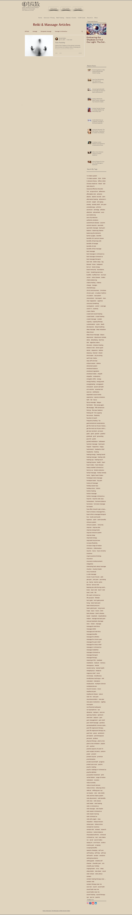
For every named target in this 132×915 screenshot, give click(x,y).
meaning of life (91, 660)
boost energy (96, 267)
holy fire (89, 498)
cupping (89, 321)
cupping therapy (98, 321)
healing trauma (91, 462)
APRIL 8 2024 (101, 181)
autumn (102, 222)
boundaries (100, 269)
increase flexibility (92, 543)
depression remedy (100, 337)
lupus (92, 610)
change (89, 285)
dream (100, 353)
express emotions (99, 397)
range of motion (100, 777)
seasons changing (92, 850)
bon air (89, 267)
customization (91, 324)
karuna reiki (95, 584)
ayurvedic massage (92, 228)
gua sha (89, 439)
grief (94, 436)
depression (90, 337)
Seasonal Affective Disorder (95, 189)
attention (89, 212)
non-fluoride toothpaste (94, 707)
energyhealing (91, 384)
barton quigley (91, 235)
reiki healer (90, 803)
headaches (90, 452)
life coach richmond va (93, 595)
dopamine (95, 350)
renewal (97, 829)
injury (94, 551)
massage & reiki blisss (93, 626)
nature (101, 694)
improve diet (96, 527)
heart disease (99, 465)
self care (101, 850)
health (99, 462)
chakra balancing (92, 280)
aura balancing (91, 215)
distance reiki (91, 347)
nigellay (103, 702)
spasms (97, 897)
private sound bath (92, 762)
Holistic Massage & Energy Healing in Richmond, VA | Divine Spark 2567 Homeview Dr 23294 (30, 9)
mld (103, 678)
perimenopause (99, 735)
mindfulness (98, 676)
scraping (97, 845)
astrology (96, 209)
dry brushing (98, 355)
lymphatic (94, 616)
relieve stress (99, 824)
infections (90, 548)
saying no (89, 842)
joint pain (96, 579)
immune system (91, 522)
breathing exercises (97, 272)
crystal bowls (90, 316)
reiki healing (98, 803)
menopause (90, 665)
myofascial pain (91, 691)
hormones (90, 504)
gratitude (89, 436)
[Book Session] (54, 8)
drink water (90, 355)
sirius (97, 868)
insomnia (89, 553)
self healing (90, 853)
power (88, 754)
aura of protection (92, 217)
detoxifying (94, 340)
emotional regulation (93, 371)
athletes (102, 209)
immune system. (92, 525)
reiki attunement (92, 798)
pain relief (102, 720)
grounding (100, 436)
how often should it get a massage (96, 509)
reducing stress (100, 788)
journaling (103, 579)
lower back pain (95, 603)
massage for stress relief (94, 644)
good (92, 433)
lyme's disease (99, 613)
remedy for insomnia (93, 827)
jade (102, 577)
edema (98, 363)
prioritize (100, 756)
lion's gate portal (99, 600)
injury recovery (101, 551)
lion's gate (90, 600)
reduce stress (91, 788)
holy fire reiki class (98, 498)
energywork (99, 384)
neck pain (96, 696)
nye (99, 709)
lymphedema (102, 616)
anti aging (100, 202)
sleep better (90, 871)
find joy (89, 410)
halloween (102, 441)
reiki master (99, 808)
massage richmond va (93, 652)
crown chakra (91, 311)
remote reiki (90, 829)
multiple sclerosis (100, 683)
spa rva (92, 897)
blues (94, 264)
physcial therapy (92, 741)
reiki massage (91, 808)
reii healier (90, 793)
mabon (89, 618)
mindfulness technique (94, 678)
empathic (89, 376)
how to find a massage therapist (96, 514)
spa (88, 897)
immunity (100, 525)
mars (88, 623)
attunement (96, 212)
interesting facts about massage (96, 566)
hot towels (90, 506)
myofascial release (92, 694)
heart (103, 462)
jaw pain (89, 579)
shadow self (98, 860)
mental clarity (91, 668)
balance (89, 230)
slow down (98, 871)
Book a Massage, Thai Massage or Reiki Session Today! (56, 910)
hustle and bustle (95, 517)
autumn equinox (92, 225)
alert (103, 196)
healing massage (92, 457)
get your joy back (92, 431)
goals (88, 433)
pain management (92, 720)
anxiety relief (96, 204)
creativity (95, 308)
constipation (90, 306)
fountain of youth (92, 418)
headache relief (99, 449)
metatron (98, 670)
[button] (71, 17)
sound (95, 887)
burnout (103, 275)
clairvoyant (98, 298)
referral (89, 790)
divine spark (99, 347)
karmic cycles (98, 582)
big (102, 261)
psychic (100, 764)
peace (95, 733)
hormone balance (100, 501)
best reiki (89, 261)
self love (103, 853)
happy (102, 446)
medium (96, 663)
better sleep (96, 261)
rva (87, 840)
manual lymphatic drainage (95, 621)
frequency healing (92, 420)
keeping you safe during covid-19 (96, 587)
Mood (100, 183)
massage (35, 31)
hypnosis (89, 519)
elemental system (92, 366)
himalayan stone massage (94, 478)
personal (89, 738)
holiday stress (91, 488)
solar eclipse (90, 873)
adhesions (102, 191)
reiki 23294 (101, 793)
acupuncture (94, 191)
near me (89, 696)
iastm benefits (101, 519)
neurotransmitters (92, 699)
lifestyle (97, 597)
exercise (89, 392)
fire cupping (98, 413)
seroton (96, 855)
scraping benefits (92, 847)
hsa (88, 517)
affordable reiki (91, 194)
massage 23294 (91, 629)
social (104, 871)
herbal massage (91, 472)
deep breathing (99, 327)
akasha (89, 196)
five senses (90, 415)
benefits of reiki (91, 246)
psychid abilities (91, 772)
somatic (89, 876)
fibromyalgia (90, 407)
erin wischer (90, 389)
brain (88, 272)
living (88, 603)
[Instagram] (88, 903)
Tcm (88, 191)
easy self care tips (92, 360)
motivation (97, 681)
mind (98, 673)
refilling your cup (97, 790)
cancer (89, 277)
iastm (94, 519)
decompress (90, 327)
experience (90, 397)
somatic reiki (90, 881)
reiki (95, 793)
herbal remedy (101, 472)
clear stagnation (91, 301)
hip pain (99, 480)
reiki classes (97, 801)
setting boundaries (92, 858)
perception (90, 735)
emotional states (92, 373)
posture (103, 751)
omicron (102, 712)
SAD (104, 183)
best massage (91, 251)
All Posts (27, 31)
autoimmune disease (93, 222)
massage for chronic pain (94, 639)
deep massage (91, 329)
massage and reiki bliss (94, 631)
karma (91, 582)
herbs (88, 475)
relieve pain (90, 824)
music (99, 689)
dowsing (89, 353)
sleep (102, 868)
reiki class (90, 801)
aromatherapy (91, 207)
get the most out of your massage (96, 426)
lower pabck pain (92, 608)
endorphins (96, 376)
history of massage (92, 483)
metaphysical (91, 670)
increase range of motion (94, 545)
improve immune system (94, 532)
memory (102, 663)
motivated (90, 681)
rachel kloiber (91, 777)
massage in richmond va (61, 31)
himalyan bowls (91, 480)
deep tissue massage (93, 334)
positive (92, 746)
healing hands (101, 454)
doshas (101, 350)
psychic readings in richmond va (96, 769)
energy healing (91, 381)
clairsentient (90, 298)
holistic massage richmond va (95, 496)
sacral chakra (98, 840)
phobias (95, 738)
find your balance (97, 410)
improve (89, 527)
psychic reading (91, 767)
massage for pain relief (93, 642)
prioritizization (91, 759)
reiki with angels (91, 819)
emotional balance (92, 368)
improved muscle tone (93, 540)
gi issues (100, 431)
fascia (95, 400)
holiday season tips (92, 485)
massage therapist (92, 655)
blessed (89, 264)
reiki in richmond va (93, 806)
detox (88, 340)
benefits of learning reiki (94, 241)
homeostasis (90, 501)
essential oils (99, 389)
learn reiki (94, 590)
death (102, 324)
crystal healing (99, 316)
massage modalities (93, 650)
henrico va (90, 470)
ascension (90, 209)
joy (87, 582)
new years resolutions (93, 702)
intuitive (89, 569)
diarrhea (101, 340)
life (95, 592)
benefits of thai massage (94, 248)
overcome (89, 717)
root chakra (102, 837)
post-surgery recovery (93, 751)
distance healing (98, 345)
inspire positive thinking (94, 556)
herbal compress (99, 470)
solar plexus (98, 873)
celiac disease (96, 277)
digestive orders (95, 342)
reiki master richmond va (94, 811)
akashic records (96, 196)
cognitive (100, 301)
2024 (99, 178)
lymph (88, 616)
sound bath (101, 887)
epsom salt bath (99, 386)
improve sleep (91, 535)
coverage (103, 306)
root (96, 837)
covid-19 (89, 308)
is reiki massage (91, 574)
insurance (90, 558)
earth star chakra (92, 358)
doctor (88, 350)
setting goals (90, 860)
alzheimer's (102, 199)
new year (101, 699)
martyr (93, 623)
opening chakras (92, 715)
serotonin (102, 855)
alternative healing (92, 199)
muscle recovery (91, 689)
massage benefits (92, 634)
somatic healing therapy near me (96, 879)
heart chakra (90, 465)
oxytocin (95, 717)
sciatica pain (90, 845)
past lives (89, 733)
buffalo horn (96, 275)
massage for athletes (93, 637)
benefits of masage (92, 243)
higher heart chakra (97, 475)
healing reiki (101, 457)
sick (103, 863)
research (103, 829)
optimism (100, 715)
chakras (99, 282)
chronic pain (90, 293)
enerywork (90, 386)
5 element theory (92, 181)
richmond (103, 834)
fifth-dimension (99, 407)
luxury (97, 610)
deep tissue (90, 332)
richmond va (90, 837)
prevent (93, 754)
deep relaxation (101, 329)
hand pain (101, 444)
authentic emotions (92, 220)
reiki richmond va (92, 816)
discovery (89, 345)
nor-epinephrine (92, 709)
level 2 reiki (90, 592)
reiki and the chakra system (95, 795)
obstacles (89, 712)
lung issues (101, 608)
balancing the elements (94, 233)
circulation (90, 295)
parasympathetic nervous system (96, 725)
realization (90, 780)
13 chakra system (92, 178)
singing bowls (91, 868)
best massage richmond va (95, 256)
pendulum (101, 733)
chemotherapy (91, 288)
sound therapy (100, 894)
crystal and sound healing (94, 314)
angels (94, 202)
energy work (100, 381)
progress (101, 762)
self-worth (90, 855)
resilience (89, 832)
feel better (90, 405)
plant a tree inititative (93, 743)
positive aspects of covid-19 (95, 748)
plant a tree (101, 741)
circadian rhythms (100, 293)
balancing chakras (97, 230)
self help (97, 853)
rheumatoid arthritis (93, 834)
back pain (102, 228)
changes (94, 285)
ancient (89, 202)
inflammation (98, 548)
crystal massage (91, 319)
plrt (88, 746)
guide (94, 439)
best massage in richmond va (95, 254)
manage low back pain (98, 618)
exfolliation (96, 392)
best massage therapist (94, 259)
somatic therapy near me (94, 884)
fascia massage (91, 402)
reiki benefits (101, 798)
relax (99, 819)
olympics (96, 712)
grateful (102, 433)
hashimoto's (90, 449)
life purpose (90, 597)
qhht (102, 775)
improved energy (92, 538)
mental (97, 665)
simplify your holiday (93, 866)
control (97, 306)
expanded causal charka (94, 394)
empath (100, 373)
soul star (89, 887)
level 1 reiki (101, 590)
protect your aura (92, 764)
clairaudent (97, 295)
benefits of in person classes (95, 238)
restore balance (98, 832)
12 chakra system (92, 176)
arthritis (98, 207)
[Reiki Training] (66, 8)
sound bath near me (93, 889)
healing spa (90, 459)
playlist (103, 743)
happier (89, 446)
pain (100, 717)
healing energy (91, 454)
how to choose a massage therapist (96, 512)
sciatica (103, 842)
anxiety (89, 204)
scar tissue (96, 842)
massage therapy (92, 657)
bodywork (100, 264)
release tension (98, 821)
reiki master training (93, 814)
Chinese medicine (92, 183)
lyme (101, 610)
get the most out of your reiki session (96, 428)
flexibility (97, 415)
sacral (91, 840)
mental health (100, 668)
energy (99, 379)
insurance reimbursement (94, 561)
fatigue (99, 402)
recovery (96, 780)
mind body (90, 676)
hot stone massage (99, 504)
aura (102, 212)
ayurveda (100, 225)
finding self (90, 413)
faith (88, 400)
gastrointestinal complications (96, 423)
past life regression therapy (95, 728)
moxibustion (90, 683)
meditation (90, 663)
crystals (99, 319)
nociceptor (90, 704)
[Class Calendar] (78, 8)
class (104, 298)
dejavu (102, 334)
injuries (89, 551)
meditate (99, 660)
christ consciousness (93, 290)
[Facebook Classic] (90, 903)
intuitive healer (97, 569)
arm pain (103, 204)
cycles (98, 324)
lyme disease (90, 613)
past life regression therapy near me (96, 730)
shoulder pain (97, 863)
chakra (103, 277)
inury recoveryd (91, 571)
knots (88, 590)
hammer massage (92, 444)
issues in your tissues (93, 577)
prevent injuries (91, 756)
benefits (98, 235)
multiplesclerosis (92, 686)
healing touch (99, 459)
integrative (90, 564)
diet (88, 342)
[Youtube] (93, 903)
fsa (99, 420)
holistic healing (91, 491)
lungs (88, 610)
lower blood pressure (93, 605)
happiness (95, 446)
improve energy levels (93, 530)
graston (97, 433)
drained (95, 353)
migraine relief (91, 673)
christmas (103, 290)
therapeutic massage (46, 31)
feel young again (99, 405)
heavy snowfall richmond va (95, 467)
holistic (98, 488)
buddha (89, 275)
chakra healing (91, 282)
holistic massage (92, 493)
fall (91, 400)
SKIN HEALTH (90, 186)
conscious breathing (93, 303)
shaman (89, 863)
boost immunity (91, 269)
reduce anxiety (91, 782)
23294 (104, 178)
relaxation (90, 821)
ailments (99, 194)
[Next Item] (103, 29)
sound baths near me (93, 892)
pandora (102, 722)
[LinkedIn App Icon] (96, 903)
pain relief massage (92, 722)
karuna (89, 584)
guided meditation (92, 441)
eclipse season (91, 363)
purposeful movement (93, 775)
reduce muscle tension (93, 785)
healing (96, 452)
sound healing (91, 894)
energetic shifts (91, 379)
